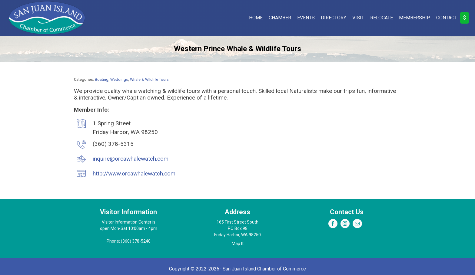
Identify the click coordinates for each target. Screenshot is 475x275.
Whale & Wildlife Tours (149, 79)
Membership (414, 18)
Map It (238, 243)
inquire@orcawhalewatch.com (130, 158)
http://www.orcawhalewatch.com (134, 173)
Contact (446, 18)
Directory (333, 18)
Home (256, 18)
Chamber (280, 18)
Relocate (381, 18)
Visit (358, 18)
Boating (101, 79)
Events (306, 18)
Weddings (119, 79)
